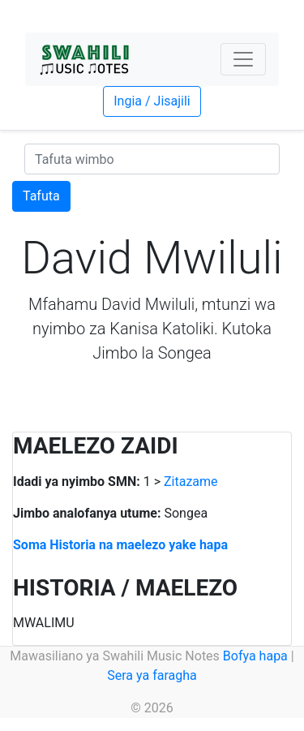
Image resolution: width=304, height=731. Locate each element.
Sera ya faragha (151, 675)
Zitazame (191, 481)
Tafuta (41, 196)
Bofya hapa (255, 656)
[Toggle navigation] (243, 59)
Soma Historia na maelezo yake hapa (120, 545)
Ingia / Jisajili (151, 101)
